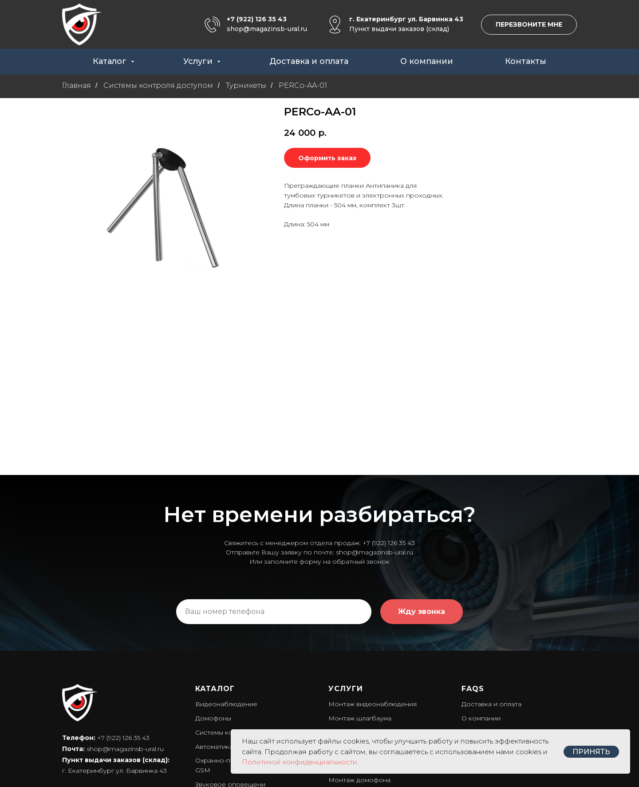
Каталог (111, 61)
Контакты (525, 61)
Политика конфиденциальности (114, 708)
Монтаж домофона (359, 696)
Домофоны (213, 634)
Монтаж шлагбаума (359, 634)
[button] (529, 25)
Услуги (199, 61)
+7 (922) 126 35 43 (257, 19)
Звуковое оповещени (230, 700)
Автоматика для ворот (231, 662)
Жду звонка (421, 527)
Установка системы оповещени (379, 709)
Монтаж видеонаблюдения (372, 620)
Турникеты (246, 85)
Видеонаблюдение (226, 620)
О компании (426, 61)
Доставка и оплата (308, 61)
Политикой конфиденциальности (299, 762)
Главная (76, 85)
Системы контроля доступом (158, 85)
